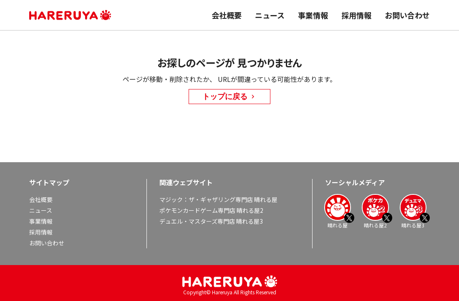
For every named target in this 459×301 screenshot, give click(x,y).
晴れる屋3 (413, 211)
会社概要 (227, 15)
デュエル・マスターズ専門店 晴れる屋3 (211, 221)
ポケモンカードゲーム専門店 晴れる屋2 (211, 210)
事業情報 (313, 15)
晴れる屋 (337, 211)
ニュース (270, 15)
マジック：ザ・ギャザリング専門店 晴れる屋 (218, 199)
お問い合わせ (407, 15)
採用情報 (356, 15)
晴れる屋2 (375, 211)
